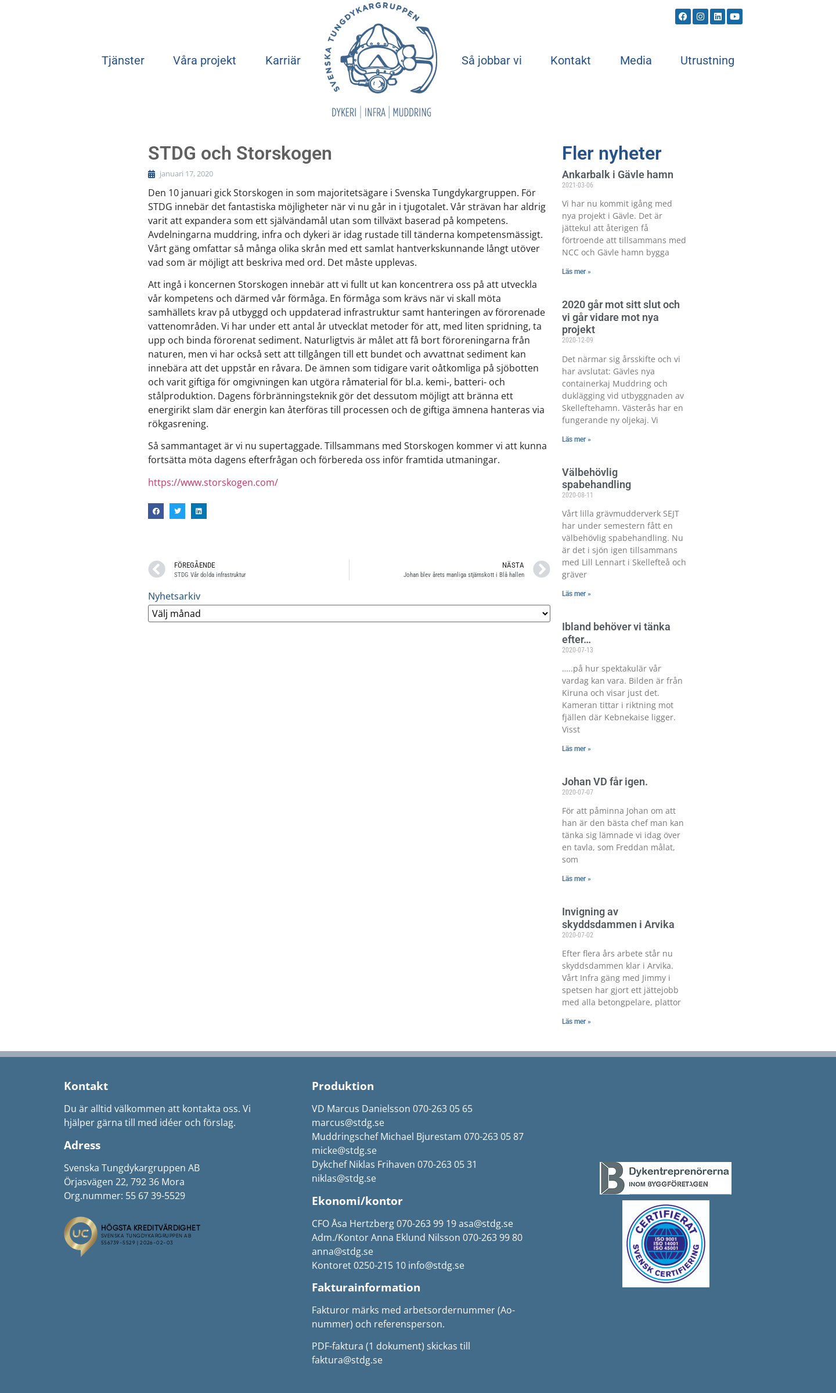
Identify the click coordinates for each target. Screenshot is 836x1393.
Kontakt (570, 60)
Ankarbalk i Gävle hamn (617, 174)
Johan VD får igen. (605, 781)
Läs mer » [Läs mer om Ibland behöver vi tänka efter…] (576, 749)
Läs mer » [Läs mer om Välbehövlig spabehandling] (576, 594)
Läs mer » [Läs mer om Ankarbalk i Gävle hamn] (576, 272)
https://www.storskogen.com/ (213, 482)
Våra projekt (204, 60)
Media (636, 60)
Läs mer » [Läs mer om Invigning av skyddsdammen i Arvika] (576, 1021)
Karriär (283, 60)
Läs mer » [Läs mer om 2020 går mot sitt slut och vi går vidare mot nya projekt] (576, 439)
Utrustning (707, 60)
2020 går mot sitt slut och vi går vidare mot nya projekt (621, 316)
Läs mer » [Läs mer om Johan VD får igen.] (576, 879)
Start (381, 60)
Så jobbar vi (492, 60)
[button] (156, 511)
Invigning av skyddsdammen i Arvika (618, 917)
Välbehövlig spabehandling (596, 478)
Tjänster (123, 60)
